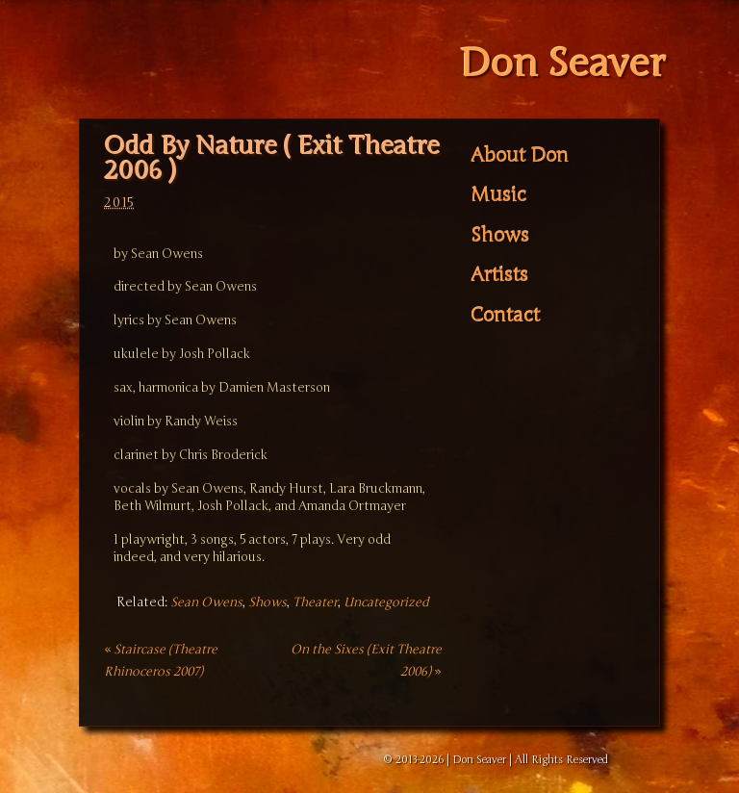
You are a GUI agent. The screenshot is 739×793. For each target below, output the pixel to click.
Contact (505, 315)
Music (498, 195)
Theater (315, 602)
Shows (267, 602)
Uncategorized (386, 602)
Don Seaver (562, 63)
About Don (520, 155)
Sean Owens (206, 602)
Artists (499, 275)
